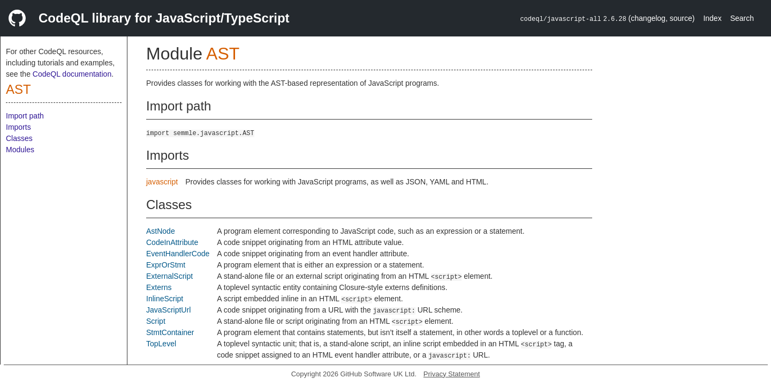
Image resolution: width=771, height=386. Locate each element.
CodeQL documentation (72, 74)
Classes (19, 138)
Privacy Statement (452, 374)
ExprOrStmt (165, 265)
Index (712, 18)
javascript (162, 181)
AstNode (160, 231)
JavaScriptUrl (168, 310)
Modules (20, 149)
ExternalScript (169, 276)
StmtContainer (170, 332)
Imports (18, 127)
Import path (25, 116)
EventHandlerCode (177, 253)
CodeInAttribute (172, 242)
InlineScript (164, 298)
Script (155, 321)
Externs (158, 287)
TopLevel (161, 343)
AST (18, 89)
